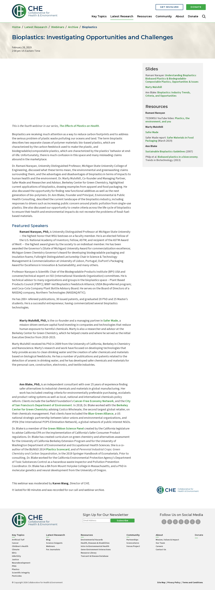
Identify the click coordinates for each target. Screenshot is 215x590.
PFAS (14, 566)
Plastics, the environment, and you (167, 119)
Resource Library (88, 552)
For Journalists (53, 549)
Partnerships (132, 539)
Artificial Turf (18, 539)
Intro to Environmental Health (95, 546)
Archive (73, 27)
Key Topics (99, 15)
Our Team (160, 543)
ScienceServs (132, 543)
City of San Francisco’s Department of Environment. (71, 403)
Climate (15, 549)
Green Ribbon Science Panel (66, 428)
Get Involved (164, 6)
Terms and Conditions (192, 582)
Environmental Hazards (92, 539)
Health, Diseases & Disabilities (95, 543)
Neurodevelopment (21, 562)
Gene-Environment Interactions (96, 549)
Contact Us (161, 549)
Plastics (15, 569)
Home (16, 27)
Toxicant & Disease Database (94, 556)
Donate (194, 6)
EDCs (14, 552)
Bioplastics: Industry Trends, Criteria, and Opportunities (168, 94)
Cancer (15, 543)
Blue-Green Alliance (100, 414)
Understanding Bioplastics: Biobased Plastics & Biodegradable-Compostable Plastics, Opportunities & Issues (171, 78)
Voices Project (133, 546)
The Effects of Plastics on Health (79, 126)
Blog (48, 539)
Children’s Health (20, 546)
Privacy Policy (173, 582)
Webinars (57, 27)
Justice (15, 559)
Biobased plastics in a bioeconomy (178, 157)
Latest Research (121, 15)
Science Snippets (54, 543)
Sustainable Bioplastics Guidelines (165, 151)
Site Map (161, 582)
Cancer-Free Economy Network (93, 401)
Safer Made (110, 321)
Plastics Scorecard (57, 449)
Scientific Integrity (21, 572)
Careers (159, 546)
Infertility (16, 556)
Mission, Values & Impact (167, 539)
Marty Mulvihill (153, 87)
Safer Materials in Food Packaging (169, 139)
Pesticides (17, 575)
